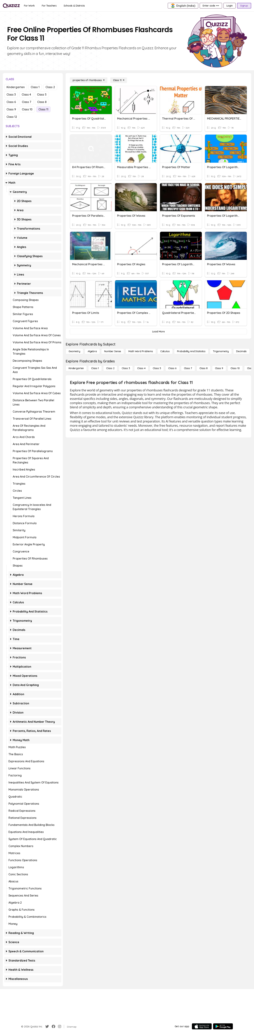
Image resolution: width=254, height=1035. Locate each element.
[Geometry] (74, 351)
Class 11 (43, 109)
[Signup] (244, 5)
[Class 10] (235, 368)
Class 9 (11, 109)
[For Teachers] (49, 5)
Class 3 (11, 94)
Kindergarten (16, 87)
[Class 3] (126, 368)
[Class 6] (172, 368)
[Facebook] (53, 1026)
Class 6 (11, 102)
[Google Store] (223, 1026)
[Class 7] (188, 368)
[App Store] (202, 1026)
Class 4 (26, 94)
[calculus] (165, 351)
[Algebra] (92, 351)
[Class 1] (95, 368)
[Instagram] (59, 1026)
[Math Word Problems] (140, 351)
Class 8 (42, 102)
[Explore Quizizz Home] (11, 5)
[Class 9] (219, 368)
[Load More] (158, 331)
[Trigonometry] (221, 351)
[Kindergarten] (76, 368)
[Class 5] (157, 368)
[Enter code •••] (211, 5)
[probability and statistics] (191, 351)
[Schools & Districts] (74, 5)
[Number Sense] (112, 351)
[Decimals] (241, 351)
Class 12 (12, 117)
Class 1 (35, 87)
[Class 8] (203, 368)
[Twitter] (47, 1026)
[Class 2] (110, 368)
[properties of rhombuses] (88, 80)
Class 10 (27, 109)
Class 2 (50, 87)
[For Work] (29, 5)
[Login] (229, 5)
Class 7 (26, 102)
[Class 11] (118, 80)
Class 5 (42, 94)
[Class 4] (141, 368)
